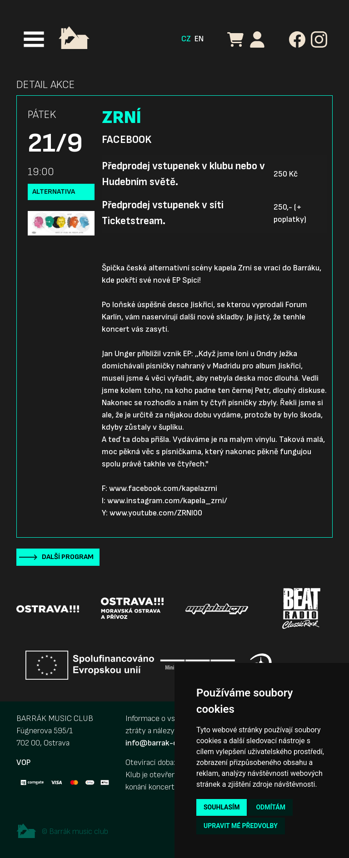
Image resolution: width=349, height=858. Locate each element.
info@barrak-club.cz (161, 743)
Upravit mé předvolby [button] (241, 825)
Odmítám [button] (270, 807)
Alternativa (53, 191)
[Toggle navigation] (34, 39)
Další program (68, 557)
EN (199, 39)
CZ (186, 39)
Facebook (126, 139)
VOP (23, 762)
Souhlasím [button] (221, 807)
